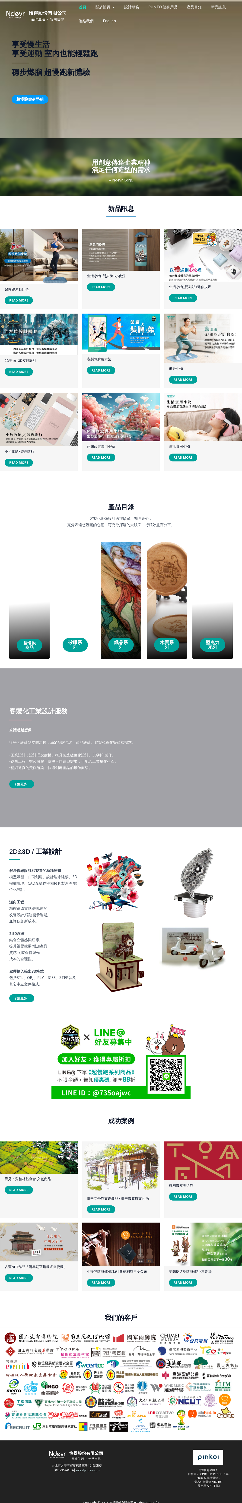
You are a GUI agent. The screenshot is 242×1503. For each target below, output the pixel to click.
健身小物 (176, 370)
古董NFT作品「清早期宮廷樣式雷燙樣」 (36, 1269)
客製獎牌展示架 (99, 361)
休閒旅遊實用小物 (101, 449)
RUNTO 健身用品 (146, 7)
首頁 (80, 7)
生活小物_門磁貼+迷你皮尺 (190, 289)
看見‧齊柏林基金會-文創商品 (28, 1181)
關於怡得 (98, 7)
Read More (18, 302)
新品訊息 (192, 7)
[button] (105, 7)
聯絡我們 (212, 7)
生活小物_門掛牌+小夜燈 (106, 278)
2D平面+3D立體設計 (20, 363)
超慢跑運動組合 (17, 291)
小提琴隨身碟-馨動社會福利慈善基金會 (117, 1274)
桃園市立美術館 (181, 1187)
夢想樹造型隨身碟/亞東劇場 (190, 1274)
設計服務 (120, 7)
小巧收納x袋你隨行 (19, 453)
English (82, 20)
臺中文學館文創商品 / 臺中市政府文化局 (118, 1200)
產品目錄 (173, 7)
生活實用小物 (179, 449)
